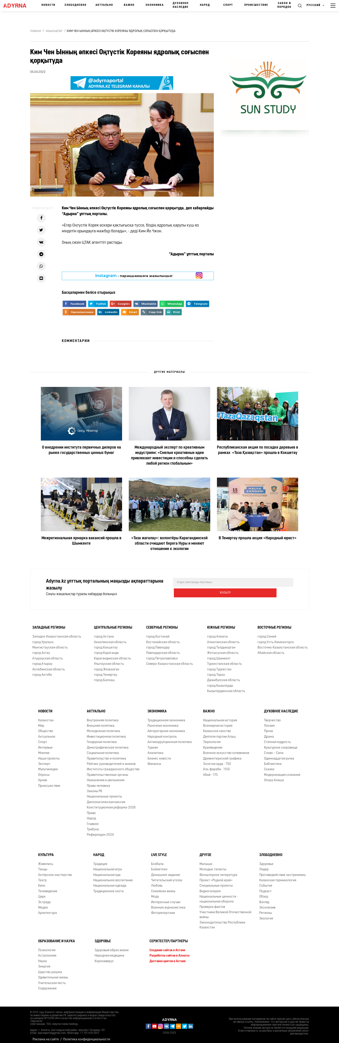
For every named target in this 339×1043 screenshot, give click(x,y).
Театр (42, 877)
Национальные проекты (104, 793)
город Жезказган (106, 666)
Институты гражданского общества (113, 766)
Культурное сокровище (280, 744)
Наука (42, 957)
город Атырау (42, 660)
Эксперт (44, 760)
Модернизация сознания (282, 771)
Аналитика (155, 749)
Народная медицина (109, 952)
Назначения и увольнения (105, 777)
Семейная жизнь (163, 888)
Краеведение (213, 744)
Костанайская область (163, 638)
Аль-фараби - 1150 (216, 766)
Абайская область (271, 649)
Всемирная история (217, 722)
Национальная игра (107, 866)
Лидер (264, 866)
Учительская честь (52, 979)
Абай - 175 (210, 771)
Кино (41, 882)
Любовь (156, 882)
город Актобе (42, 671)
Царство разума (50, 968)
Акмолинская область (110, 638)
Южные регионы (221, 624)
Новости (48, 5)
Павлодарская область (163, 649)
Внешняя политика (100, 722)
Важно (129, 5)
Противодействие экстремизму (282, 871)
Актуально (104, 5)
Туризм (153, 744)
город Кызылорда (220, 682)
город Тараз (216, 671)
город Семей (267, 633)
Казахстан (46, 717)
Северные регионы (162, 624)
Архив (42, 777)
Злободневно (75, 5)
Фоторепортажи (163, 909)
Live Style (159, 851)
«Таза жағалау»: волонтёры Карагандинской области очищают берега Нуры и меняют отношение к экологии (169, 543)
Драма (269, 733)
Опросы (44, 771)
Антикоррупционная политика (170, 738)
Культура (46, 851)
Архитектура (47, 909)
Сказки (269, 766)
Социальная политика (103, 749)
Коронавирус (104, 957)
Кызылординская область (226, 687)
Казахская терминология (277, 877)
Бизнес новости (159, 755)
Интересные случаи (165, 898)
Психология (46, 947)
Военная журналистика (168, 904)
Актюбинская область (48, 666)
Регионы (265, 909)
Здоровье (266, 860)
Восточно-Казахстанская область (283, 644)
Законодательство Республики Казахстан (222, 921)
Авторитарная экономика (166, 727)
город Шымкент (219, 655)
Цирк (42, 893)
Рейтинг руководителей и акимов (111, 760)
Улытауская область (109, 660)
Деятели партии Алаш (219, 733)
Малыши (206, 860)
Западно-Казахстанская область (56, 633)
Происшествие (256, 5)
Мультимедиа (48, 766)
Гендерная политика (102, 738)
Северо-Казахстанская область (169, 660)
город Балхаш (104, 677)
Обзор (263, 893)
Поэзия (269, 722)
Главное (93, 820)
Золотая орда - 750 (217, 760)
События (265, 882)
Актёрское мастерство (55, 871)
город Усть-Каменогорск (276, 638)
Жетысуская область (222, 649)
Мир (41, 722)
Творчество (272, 717)
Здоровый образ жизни (112, 947)
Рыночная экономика (163, 722)
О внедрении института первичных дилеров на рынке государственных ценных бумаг (81, 450)
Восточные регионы (274, 624)
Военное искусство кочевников (226, 749)
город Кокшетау (106, 644)
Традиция (100, 860)
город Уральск (43, 638)
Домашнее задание (165, 871)
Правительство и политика (106, 755)
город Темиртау (105, 671)
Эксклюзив (267, 904)
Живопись (45, 860)
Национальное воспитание (113, 877)
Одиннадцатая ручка (279, 755)
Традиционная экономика (166, 717)
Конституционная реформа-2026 (111, 804)
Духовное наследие (181, 5)
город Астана (104, 633)
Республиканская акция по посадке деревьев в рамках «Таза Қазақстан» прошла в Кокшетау (257, 450)
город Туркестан (219, 666)
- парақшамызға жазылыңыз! (133, 275)
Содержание (47, 985)
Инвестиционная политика (106, 733)
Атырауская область (47, 655)
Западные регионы (48, 624)
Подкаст (265, 888)
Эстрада (44, 898)
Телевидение (47, 888)
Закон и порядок (284, 5)
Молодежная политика (103, 727)
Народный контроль (162, 733)
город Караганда (106, 649)
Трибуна (93, 826)
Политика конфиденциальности (86, 1036)
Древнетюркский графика (222, 755)
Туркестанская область (224, 660)
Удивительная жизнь (53, 974)
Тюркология (211, 738)
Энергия (44, 963)
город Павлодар (158, 644)
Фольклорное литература (218, 871)
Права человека (98, 782)
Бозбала (157, 860)
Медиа (43, 904)
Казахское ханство (217, 727)
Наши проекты (49, 755)
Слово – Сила (273, 749)
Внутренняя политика (103, 717)
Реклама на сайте (46, 1036)
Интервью (45, 744)
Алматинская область (223, 638)
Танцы (42, 866)
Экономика (155, 5)
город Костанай (157, 633)
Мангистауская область (50, 644)
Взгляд (264, 898)
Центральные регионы (113, 624)
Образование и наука (56, 938)
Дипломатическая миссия (106, 798)
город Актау (41, 649)
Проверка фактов (212, 903)
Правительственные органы (107, 771)
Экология (266, 915)
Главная (35, 31)
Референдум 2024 (100, 831)
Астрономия (47, 952)
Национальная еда (107, 871)
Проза (268, 727)
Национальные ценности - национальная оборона (219, 896)
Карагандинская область (112, 655)
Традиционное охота (108, 888)
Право (91, 809)
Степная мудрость (277, 738)
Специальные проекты (216, 882)
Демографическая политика (108, 744)
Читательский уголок (166, 877)
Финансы (154, 760)
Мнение (44, 749)
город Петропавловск (162, 655)
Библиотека (273, 760)
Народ (205, 5)
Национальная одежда (109, 882)
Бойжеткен (159, 866)
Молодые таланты (213, 866)
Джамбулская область (223, 677)
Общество (45, 727)
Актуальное (46, 733)
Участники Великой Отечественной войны (225, 911)
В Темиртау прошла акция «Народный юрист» (258, 538)
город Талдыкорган (221, 644)
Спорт (228, 5)
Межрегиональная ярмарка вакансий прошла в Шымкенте (81, 541)
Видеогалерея (210, 888)
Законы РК (94, 787)
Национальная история (220, 717)
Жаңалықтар (54, 31)
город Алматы (217, 633)
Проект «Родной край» (216, 877)
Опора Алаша (274, 777)
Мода (155, 893)
